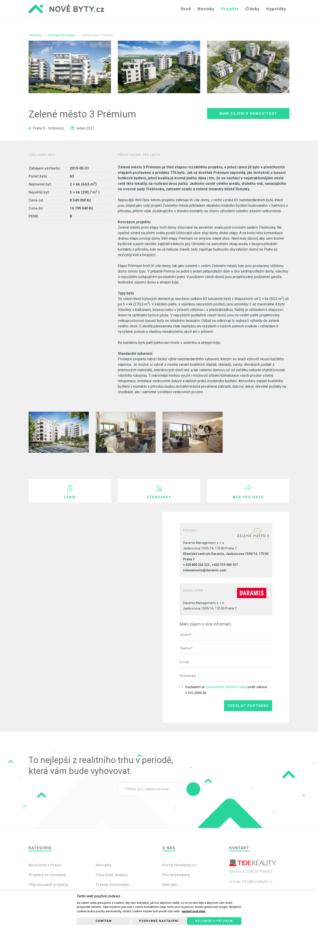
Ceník (70, 497)
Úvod (186, 8)
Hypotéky (276, 8)
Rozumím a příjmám (214, 921)
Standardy (159, 497)
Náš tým (169, 884)
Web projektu (248, 497)
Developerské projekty (61, 35)
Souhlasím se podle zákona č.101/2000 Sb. (226, 690)
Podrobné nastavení (159, 921)
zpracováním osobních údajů (226, 687)
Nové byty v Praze (45, 865)
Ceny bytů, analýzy (112, 874)
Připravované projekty (48, 884)
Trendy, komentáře (112, 884)
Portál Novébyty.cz (179, 865)
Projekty (230, 8)
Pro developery (176, 874)
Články (252, 8)
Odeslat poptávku (248, 706)
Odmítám (104, 921)
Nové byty (35, 35)
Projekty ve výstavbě (47, 874)
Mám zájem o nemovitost (248, 113)
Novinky (206, 8)
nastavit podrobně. (194, 911)
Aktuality (103, 865)
